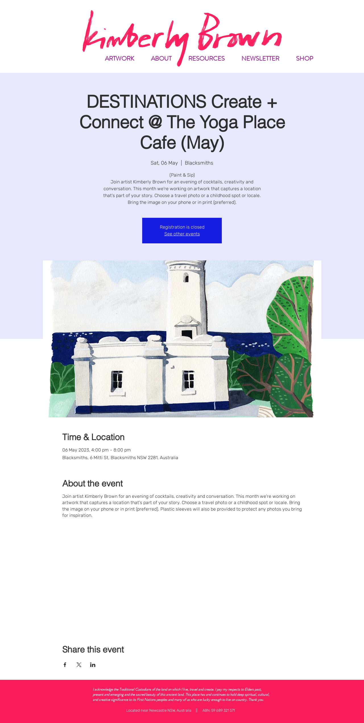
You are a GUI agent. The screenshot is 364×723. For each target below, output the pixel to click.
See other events (182, 234)
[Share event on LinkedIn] (93, 664)
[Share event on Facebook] (65, 664)
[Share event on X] (79, 664)
